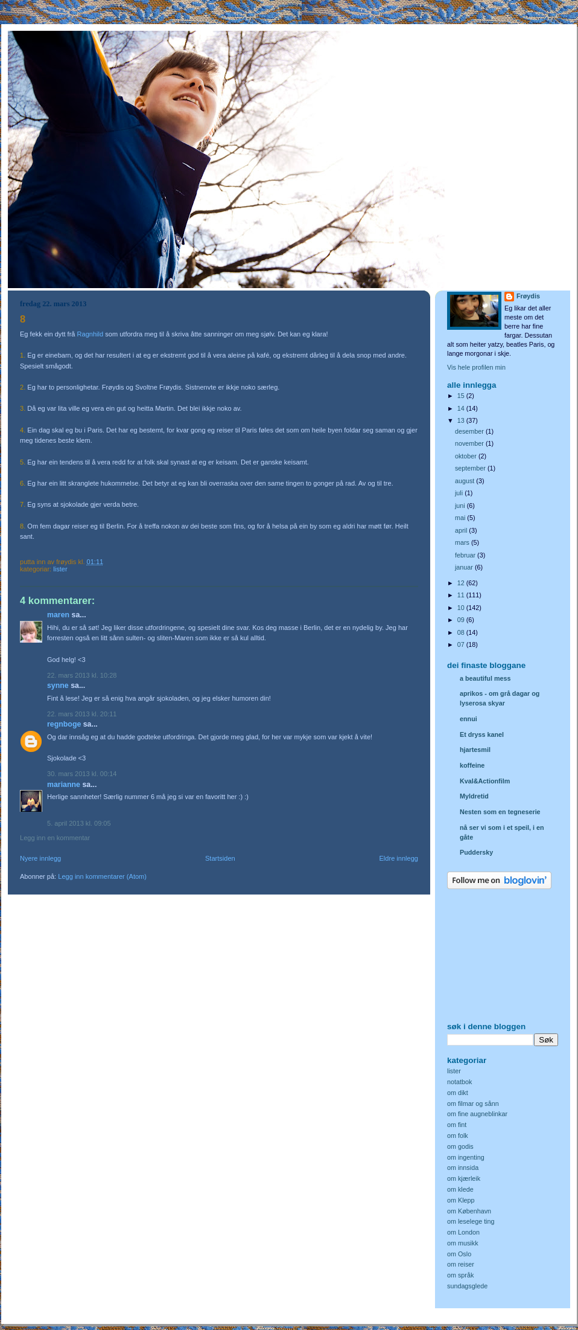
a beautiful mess (485, 678)
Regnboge (64, 724)
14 (461, 408)
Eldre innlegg (399, 858)
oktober (466, 456)
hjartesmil (475, 749)
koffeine (472, 765)
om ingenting (465, 1157)
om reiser (460, 1264)
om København (469, 1211)
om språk (460, 1275)
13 (461, 420)
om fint (456, 1124)
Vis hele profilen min (476, 367)
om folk (457, 1135)
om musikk (462, 1243)
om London (463, 1232)
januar (465, 567)
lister (60, 569)
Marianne (63, 784)
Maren (58, 615)
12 (461, 582)
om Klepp (461, 1200)
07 (461, 644)
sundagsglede (467, 1286)
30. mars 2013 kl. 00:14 (81, 773)
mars (463, 542)
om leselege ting (471, 1221)
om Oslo (459, 1254)
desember (470, 431)
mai (461, 517)
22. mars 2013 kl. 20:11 (81, 714)
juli (460, 492)
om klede (460, 1189)
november (470, 443)
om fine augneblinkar (477, 1113)
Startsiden (220, 858)
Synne (58, 685)
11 (461, 595)
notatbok (459, 1081)
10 (461, 607)
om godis (460, 1146)
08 (461, 632)
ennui (468, 718)
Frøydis (528, 296)
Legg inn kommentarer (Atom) (102, 876)
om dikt (457, 1092)
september (471, 468)
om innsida (462, 1167)
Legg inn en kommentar (55, 837)
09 (461, 619)
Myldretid (474, 796)
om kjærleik (463, 1178)
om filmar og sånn (473, 1103)
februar (466, 555)
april (462, 530)
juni (461, 505)
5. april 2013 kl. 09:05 (79, 823)
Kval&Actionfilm (485, 781)
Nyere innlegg (40, 858)
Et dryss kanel (482, 734)
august (465, 480)
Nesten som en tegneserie (500, 811)
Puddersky (476, 852)
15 (461, 395)
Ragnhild (90, 334)
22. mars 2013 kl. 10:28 (81, 675)
